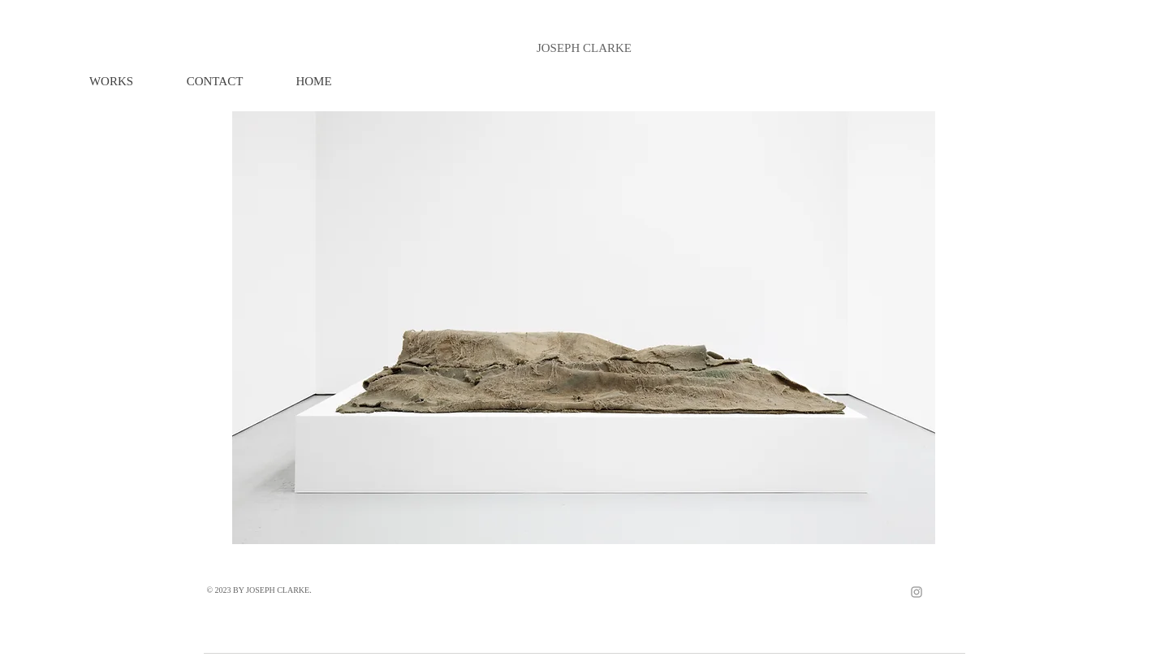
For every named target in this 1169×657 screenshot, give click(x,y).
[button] (111, 81)
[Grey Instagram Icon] (916, 592)
